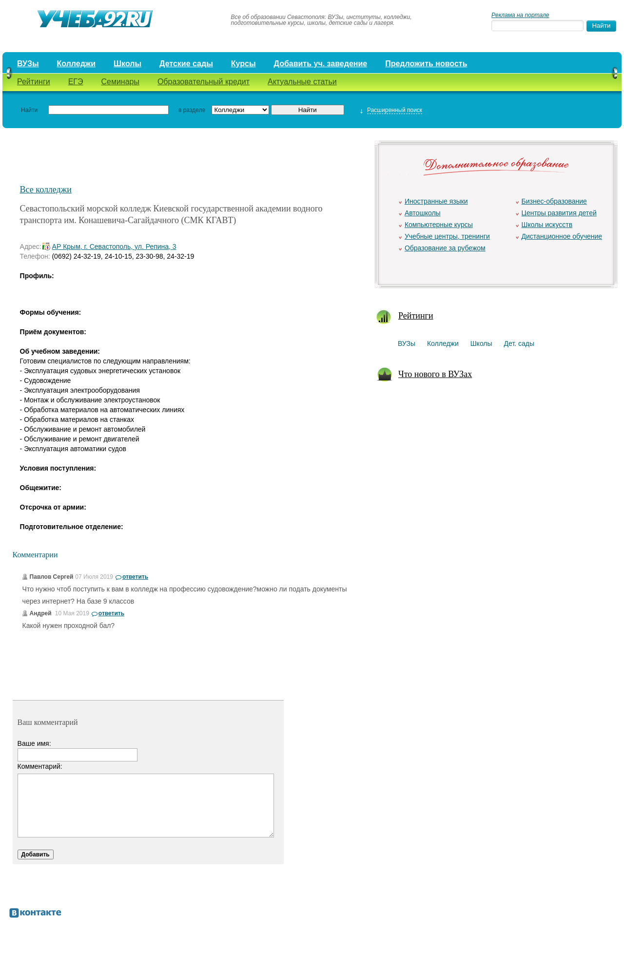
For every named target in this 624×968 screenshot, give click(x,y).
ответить (135, 576)
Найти (29, 110)
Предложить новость (426, 63)
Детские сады (186, 63)
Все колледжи (46, 189)
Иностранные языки (436, 201)
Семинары (120, 81)
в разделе (191, 110)
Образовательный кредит (203, 81)
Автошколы (423, 213)
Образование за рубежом (445, 248)
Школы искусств (547, 224)
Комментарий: (40, 766)
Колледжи (76, 63)
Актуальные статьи (302, 81)
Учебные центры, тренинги (447, 236)
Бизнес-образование (554, 201)
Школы (127, 63)
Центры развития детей (559, 213)
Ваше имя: (34, 743)
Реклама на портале (520, 15)
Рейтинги (33, 81)
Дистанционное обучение (562, 236)
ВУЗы (28, 63)
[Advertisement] (190, 159)
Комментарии (35, 554)
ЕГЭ (75, 81)
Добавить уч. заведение (321, 63)
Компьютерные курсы (439, 224)
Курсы (243, 63)
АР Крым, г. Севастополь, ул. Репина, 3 (114, 246)
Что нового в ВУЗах (435, 374)
